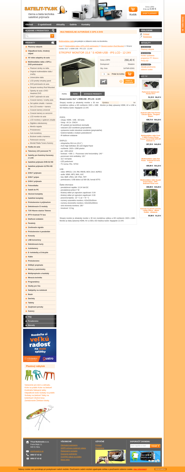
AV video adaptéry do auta (39, 58)
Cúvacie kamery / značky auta (41, 100)
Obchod (29, 24)
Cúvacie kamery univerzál (40, 110)
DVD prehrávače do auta (39, 84)
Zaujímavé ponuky (35, 307)
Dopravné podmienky (69, 454)
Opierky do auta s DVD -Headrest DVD (39, 92)
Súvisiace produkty (93, 94)
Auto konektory (36, 133)
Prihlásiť (146, 34)
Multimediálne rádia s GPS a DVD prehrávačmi (82, 46)
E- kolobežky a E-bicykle (38, 253)
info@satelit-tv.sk (37, 451)
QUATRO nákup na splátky (71, 457)
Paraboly (31, 223)
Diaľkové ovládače (35, 219)
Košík (133, 11)
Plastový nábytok (35, 47)
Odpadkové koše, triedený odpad (39, 52)
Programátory (33, 282)
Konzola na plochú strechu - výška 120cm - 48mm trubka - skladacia (150, 210)
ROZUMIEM (160, 469)
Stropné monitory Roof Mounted (112, 46)
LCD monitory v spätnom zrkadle (42, 120)
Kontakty (86, 24)
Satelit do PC (33, 190)
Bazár (30, 294)
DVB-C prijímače (35, 181)
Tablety (31, 303)
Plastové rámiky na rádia (39, 68)
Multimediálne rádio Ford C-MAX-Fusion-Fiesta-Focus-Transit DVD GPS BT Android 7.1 (150, 138)
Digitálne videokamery (38, 123)
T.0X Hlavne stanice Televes (39, 211)
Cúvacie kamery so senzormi (41, 113)
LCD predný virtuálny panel (40, 81)
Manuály (31, 325)
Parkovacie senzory (37, 140)
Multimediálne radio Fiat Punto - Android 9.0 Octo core (150, 160)
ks (108, 74)
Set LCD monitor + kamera (40, 107)
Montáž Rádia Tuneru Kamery (41, 143)
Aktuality (60, 24)
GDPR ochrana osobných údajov (73, 448)
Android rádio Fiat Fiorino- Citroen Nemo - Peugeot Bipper (151, 114)
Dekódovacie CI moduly (38, 206)
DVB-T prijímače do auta (39, 97)
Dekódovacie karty (35, 244)
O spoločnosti (44, 24)
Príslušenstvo (35, 130)
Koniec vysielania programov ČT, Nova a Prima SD (149, 58)
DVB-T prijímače (34, 173)
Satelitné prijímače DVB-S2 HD (40, 162)
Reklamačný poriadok (69, 451)
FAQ (30, 317)
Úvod (61, 46)
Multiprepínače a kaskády (38, 273)
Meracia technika (35, 278)
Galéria (73, 24)
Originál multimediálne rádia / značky (41, 73)
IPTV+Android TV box (37, 215)
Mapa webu (65, 460)
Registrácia (147, 37)
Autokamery (33, 248)
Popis (64, 94)
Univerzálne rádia (37, 77)
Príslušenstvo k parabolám (39, 232)
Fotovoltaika (33, 186)
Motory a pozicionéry (36, 269)
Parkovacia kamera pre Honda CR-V (150, 93)
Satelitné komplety (35, 198)
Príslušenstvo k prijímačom (39, 202)
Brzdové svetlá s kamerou (40, 136)
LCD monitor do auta (38, 117)
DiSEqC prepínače (35, 265)
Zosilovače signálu (36, 227)
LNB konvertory (34, 240)
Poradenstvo (33, 321)
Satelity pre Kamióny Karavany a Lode (40, 156)
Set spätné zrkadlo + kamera (41, 103)
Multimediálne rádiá (66, 41)
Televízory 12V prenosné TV (39, 151)
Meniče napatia (36, 127)
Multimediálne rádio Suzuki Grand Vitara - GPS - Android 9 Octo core (150, 181)
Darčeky (31, 299)
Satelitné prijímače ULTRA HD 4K (40, 167)
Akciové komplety (35, 194)
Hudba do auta (34, 147)
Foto (75, 94)
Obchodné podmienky (69, 445)
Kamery (31, 311)
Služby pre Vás (34, 286)
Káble (30, 257)
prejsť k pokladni (150, 13)
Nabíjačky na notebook (37, 290)
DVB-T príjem (33, 177)
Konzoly (31, 236)
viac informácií (140, 469)
